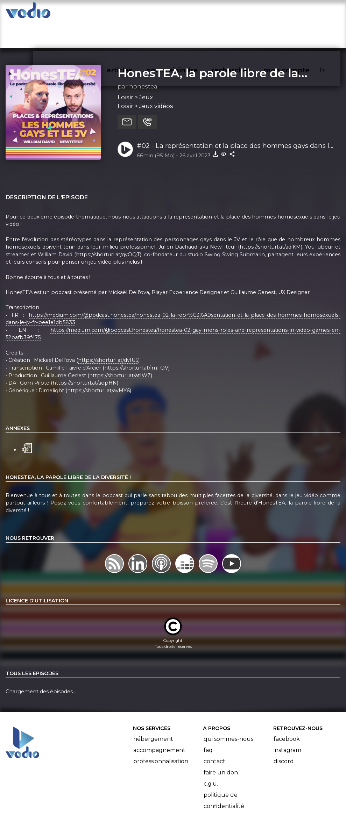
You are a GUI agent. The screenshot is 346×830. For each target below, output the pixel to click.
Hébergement (153, 711)
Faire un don (221, 745)
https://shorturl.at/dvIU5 (108, 333)
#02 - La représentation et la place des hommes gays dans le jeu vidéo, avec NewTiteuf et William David (235, 118)
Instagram (287, 723)
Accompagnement (159, 723)
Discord (284, 734)
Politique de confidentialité (224, 773)
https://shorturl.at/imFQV (136, 340)
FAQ (208, 723)
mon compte (298, 12)
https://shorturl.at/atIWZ (120, 348)
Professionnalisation (160, 734)
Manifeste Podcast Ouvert (192, 804)
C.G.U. (211, 756)
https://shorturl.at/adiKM (270, 219)
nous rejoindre (186, 12)
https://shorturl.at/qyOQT (108, 227)
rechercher (243, 12)
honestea (143, 59)
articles (135, 12)
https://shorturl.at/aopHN (84, 355)
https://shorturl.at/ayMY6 (98, 363)
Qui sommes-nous (228, 711)
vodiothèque (87, 12)
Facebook (287, 711)
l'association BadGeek (113, 814)
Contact (214, 734)
